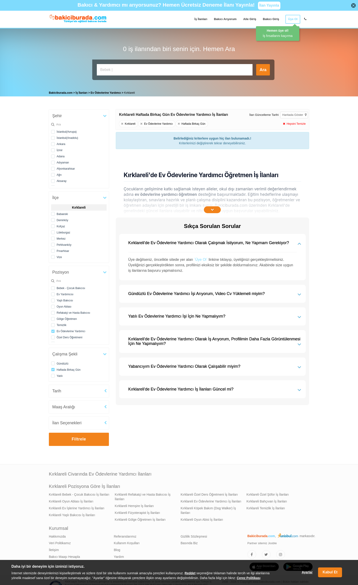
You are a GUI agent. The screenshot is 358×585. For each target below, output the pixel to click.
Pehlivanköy (64, 243)
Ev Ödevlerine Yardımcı (71, 330)
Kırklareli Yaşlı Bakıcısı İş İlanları (72, 514)
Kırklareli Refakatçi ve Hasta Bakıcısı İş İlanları (143, 496)
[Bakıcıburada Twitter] (266, 553)
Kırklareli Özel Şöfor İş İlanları (268, 493)
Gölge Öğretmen (67, 317)
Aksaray (61, 179)
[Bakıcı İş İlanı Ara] (175, 69)
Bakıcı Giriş (271, 19)
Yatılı (60, 374)
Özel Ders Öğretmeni (69, 336)
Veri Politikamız (60, 542)
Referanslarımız (125, 535)
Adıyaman (63, 161)
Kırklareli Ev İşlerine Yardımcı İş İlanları (76, 507)
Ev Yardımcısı (65, 293)
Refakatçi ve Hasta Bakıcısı (73, 311)
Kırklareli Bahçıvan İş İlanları (267, 500)
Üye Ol (292, 19)
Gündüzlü (62, 362)
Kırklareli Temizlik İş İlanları (266, 507)
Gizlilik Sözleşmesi (194, 535)
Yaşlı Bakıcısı (65, 299)
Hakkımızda (57, 535)
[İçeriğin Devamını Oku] (212, 208)
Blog (117, 549)
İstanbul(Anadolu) (67, 136)
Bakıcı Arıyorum (225, 19)
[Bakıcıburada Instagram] (280, 553)
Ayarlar (307, 572)
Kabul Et (330, 572)
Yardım (119, 555)
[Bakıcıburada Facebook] (251, 553)
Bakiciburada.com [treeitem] (60, 91)
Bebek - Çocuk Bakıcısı (71, 287)
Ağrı (59, 173)
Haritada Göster (294, 113)
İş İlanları (201, 19)
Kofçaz (61, 225)
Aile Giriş (249, 19)
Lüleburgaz (63, 231)
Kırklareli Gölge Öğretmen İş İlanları (140, 518)
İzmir (60, 149)
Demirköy (62, 219)
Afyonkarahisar (66, 167)
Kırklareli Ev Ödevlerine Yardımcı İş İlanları (211, 500)
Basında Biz (189, 542)
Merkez (61, 237)
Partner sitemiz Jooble (262, 542)
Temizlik (61, 324)
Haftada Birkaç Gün (69, 368)
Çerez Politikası (249, 578)
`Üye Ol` (201, 258)
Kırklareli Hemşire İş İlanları (134, 505)
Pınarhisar (63, 249)
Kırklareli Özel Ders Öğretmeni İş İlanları (209, 493)
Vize (59, 256)
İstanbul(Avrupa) (67, 130)
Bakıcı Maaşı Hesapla (64, 555)
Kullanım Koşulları (127, 542)
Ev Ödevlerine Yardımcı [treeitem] (106, 91)
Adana (61, 155)
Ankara (61, 143)
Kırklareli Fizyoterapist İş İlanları (137, 511)
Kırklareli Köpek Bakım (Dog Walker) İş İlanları (208, 509)
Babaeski (62, 213)
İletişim (54, 549)
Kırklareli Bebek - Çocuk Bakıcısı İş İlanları (79, 493)
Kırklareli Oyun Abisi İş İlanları (202, 518)
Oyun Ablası (64, 305)
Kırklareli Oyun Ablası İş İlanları (71, 500)
